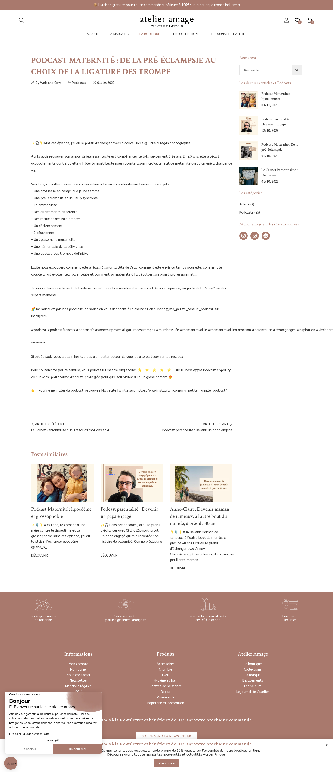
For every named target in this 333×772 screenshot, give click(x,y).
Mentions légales (78, 686)
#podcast (38, 330)
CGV (78, 692)
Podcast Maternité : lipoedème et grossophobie (61, 513)
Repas (165, 692)
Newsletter (78, 681)
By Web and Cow (46, 83)
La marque (119, 34)
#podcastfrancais (61, 330)
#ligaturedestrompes (138, 330)
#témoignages (284, 330)
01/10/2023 (106, 83)
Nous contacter (78, 675)
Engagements (252, 681)
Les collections (186, 34)
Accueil (93, 34)
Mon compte (78, 664)
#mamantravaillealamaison (229, 330)
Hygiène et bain (165, 681)
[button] (326, 745)
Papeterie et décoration (165, 703)
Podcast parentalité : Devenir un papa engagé (129, 513)
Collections (253, 669)
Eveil (165, 675)
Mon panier (78, 669)
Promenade (165, 697)
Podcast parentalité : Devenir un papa (276, 122)
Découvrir (39, 556)
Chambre (165, 669)
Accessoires (166, 664)
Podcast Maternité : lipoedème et (275, 96)
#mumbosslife (167, 330)
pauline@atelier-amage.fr (125, 620)
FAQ (78, 697)
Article (244, 204)
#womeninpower (108, 330)
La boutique (151, 34)
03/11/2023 (270, 105)
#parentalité (262, 330)
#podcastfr (85, 330)
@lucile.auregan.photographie (167, 143)
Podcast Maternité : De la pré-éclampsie (279, 147)
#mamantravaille (193, 330)
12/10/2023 (270, 131)
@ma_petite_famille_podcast (189, 309)
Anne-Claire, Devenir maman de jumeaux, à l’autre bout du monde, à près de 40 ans (199, 516)
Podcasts (79, 83)
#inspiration (305, 330)
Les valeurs (252, 686)
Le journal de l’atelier (228, 34)
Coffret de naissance (166, 686)
